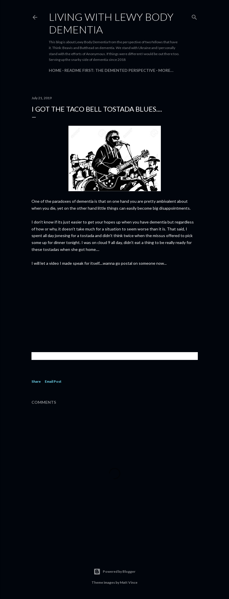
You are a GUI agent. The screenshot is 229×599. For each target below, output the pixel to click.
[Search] (194, 16)
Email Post (53, 381)
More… (166, 70)
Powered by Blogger (114, 571)
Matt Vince (128, 582)
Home (55, 70)
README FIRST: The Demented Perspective (109, 70)
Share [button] (36, 381)
